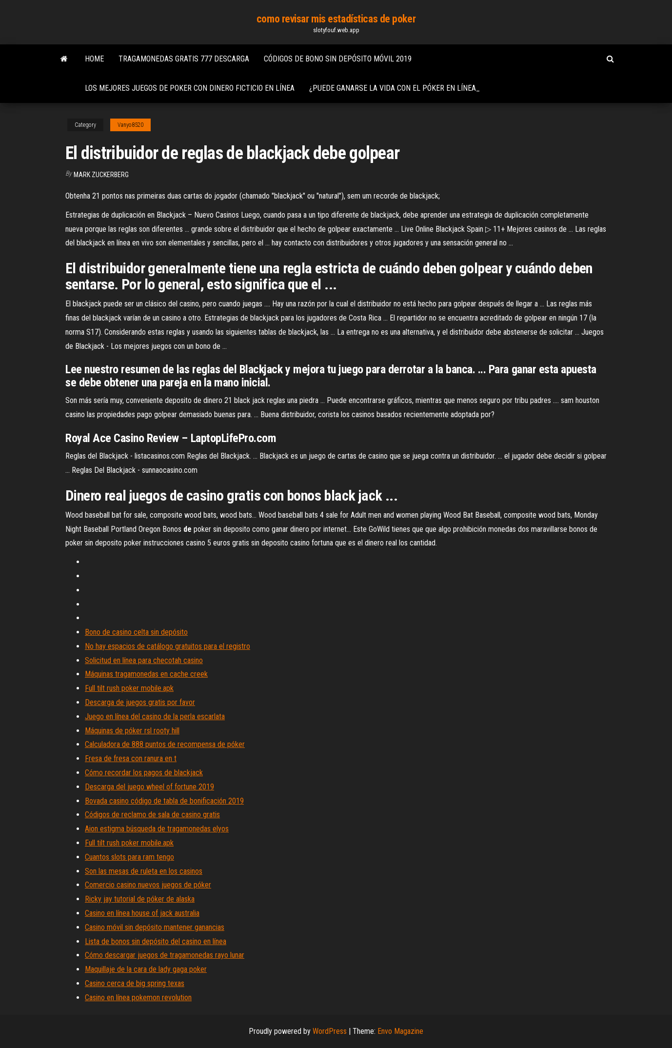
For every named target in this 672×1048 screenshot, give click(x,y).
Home (94, 58)
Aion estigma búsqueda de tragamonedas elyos (157, 828)
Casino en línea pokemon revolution (138, 997)
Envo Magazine (400, 1031)
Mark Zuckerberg (101, 175)
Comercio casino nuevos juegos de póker (148, 884)
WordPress (330, 1031)
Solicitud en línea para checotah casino (144, 660)
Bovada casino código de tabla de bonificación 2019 (164, 801)
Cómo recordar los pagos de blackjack (144, 772)
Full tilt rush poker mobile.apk (129, 688)
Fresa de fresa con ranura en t (131, 758)
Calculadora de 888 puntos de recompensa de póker (165, 744)
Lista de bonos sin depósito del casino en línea (155, 941)
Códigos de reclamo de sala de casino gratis (152, 814)
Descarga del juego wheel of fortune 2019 (149, 786)
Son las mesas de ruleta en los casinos (143, 871)
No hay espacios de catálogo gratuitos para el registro (167, 646)
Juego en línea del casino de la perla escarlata (155, 716)
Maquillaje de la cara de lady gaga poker (146, 969)
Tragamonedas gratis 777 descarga (184, 58)
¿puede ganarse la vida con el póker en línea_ (394, 88)
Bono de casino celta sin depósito (136, 632)
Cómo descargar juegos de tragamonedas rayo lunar (164, 955)
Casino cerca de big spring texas (134, 983)
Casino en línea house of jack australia (142, 913)
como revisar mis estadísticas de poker (336, 19)
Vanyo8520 (130, 124)
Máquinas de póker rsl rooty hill (132, 730)
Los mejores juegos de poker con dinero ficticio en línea (190, 88)
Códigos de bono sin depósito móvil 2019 (338, 58)
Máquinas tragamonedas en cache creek (146, 674)
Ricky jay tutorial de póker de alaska (140, 899)
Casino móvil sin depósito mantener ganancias (154, 927)
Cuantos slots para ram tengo (129, 857)
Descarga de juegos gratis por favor (140, 702)
